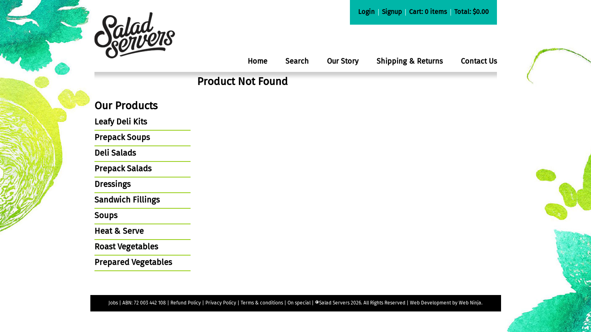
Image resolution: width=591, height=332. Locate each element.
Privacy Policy (220, 303)
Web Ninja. (471, 303)
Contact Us (479, 61)
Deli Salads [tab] (115, 154)
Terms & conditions (262, 303)
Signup (392, 12)
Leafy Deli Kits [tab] (120, 122)
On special (298, 303)
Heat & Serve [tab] (119, 232)
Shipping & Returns (410, 61)
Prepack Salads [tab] (123, 169)
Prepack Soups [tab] (122, 138)
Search (297, 61)
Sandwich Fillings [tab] (127, 200)
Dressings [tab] (112, 185)
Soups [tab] (105, 216)
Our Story (343, 61)
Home (257, 61)
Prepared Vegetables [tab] (133, 263)
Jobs (113, 303)
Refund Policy (185, 303)
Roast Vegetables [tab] (126, 247)
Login (366, 12)
